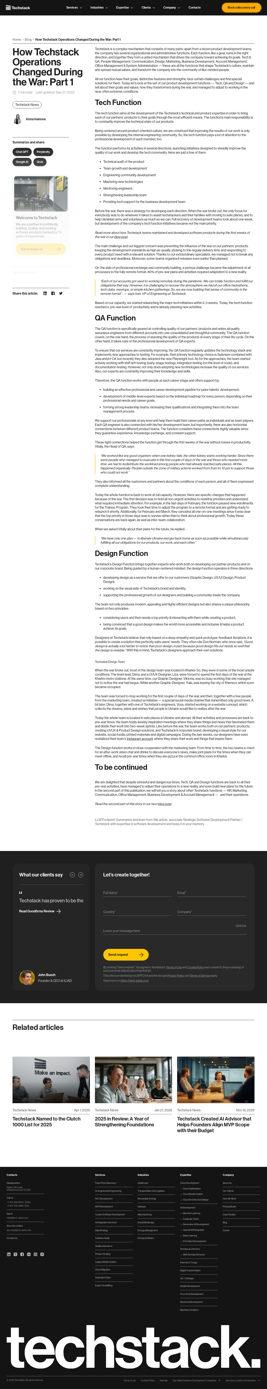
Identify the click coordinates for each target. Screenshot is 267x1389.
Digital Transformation (190, 1270)
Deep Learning (190, 1235)
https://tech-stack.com (135, 980)
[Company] (211, 913)
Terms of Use (174, 967)
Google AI (22, 162)
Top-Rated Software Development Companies (197, 1380)
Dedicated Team (103, 1277)
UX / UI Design (187, 1278)
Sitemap (164, 1380)
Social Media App (146, 1222)
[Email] (211, 894)
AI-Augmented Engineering (108, 1191)
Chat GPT (22, 152)
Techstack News (27, 105)
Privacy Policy (176, 975)
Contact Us (12, 1238)
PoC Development (103, 1198)
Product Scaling (102, 1254)
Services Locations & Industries (243, 1380)
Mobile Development (190, 1286)
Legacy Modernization (105, 1262)
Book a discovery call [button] (241, 7)
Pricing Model (229, 1206)
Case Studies (229, 1214)
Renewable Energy (147, 1198)
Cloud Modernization (193, 1194)
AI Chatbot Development (194, 1241)
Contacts (195, 7)
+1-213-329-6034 (18, 1202)
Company (171, 7)
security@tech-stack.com (19, 1230)
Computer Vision (191, 1219)
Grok (40, 162)
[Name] (137, 894)
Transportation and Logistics (151, 1191)
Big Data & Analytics (189, 1310)
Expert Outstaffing (103, 1285)
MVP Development (104, 1206)
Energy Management (148, 1230)
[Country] (137, 913)
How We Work (229, 1198)
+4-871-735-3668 (18, 1205)
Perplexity (43, 152)
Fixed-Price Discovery (105, 1183)
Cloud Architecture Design (196, 1199)
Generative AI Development (196, 1224)
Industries (99, 7)
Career (226, 1230)
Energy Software (146, 1238)
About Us (227, 1183)
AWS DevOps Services (194, 1254)
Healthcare (143, 1183)
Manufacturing (145, 1214)
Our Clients (228, 1191)
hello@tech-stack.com (17, 1218)
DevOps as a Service (190, 1249)
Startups (142, 1206)
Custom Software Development (110, 1214)
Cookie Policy (195, 967)
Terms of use (129, 1380)
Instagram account (140, 739)
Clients (148, 7)
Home (17, 40)
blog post (164, 804)
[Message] (174, 932)
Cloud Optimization (192, 1188)
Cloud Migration (102, 1269)
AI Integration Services (106, 1222)
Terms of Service (200, 975)
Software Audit (102, 1238)
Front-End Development (191, 1294)
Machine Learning (191, 1213)
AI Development (187, 1207)
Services (74, 7)
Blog (28, 40)
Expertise (124, 7)
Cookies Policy (148, 1380)
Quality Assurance (103, 1246)
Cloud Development (189, 1183)
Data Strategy (101, 1230)
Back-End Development (191, 1302)
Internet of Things (188, 1262)
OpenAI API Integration (193, 1230)
